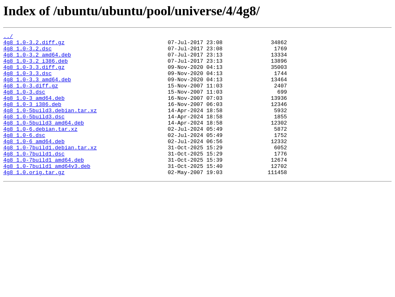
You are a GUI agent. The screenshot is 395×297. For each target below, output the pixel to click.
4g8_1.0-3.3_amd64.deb (37, 89)
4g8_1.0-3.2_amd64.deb (37, 59)
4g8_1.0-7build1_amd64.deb (43, 185)
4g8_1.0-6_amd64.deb (33, 163)
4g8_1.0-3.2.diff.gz (33, 44)
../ (8, 37)
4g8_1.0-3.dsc (24, 104)
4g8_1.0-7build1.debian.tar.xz (50, 170)
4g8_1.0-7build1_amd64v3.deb (46, 193)
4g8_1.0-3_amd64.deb (33, 111)
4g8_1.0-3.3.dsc (27, 81)
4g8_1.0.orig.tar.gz (33, 200)
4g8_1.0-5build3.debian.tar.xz (50, 126)
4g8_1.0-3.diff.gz (30, 96)
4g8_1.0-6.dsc (24, 156)
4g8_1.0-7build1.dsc (33, 178)
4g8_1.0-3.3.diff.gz (33, 74)
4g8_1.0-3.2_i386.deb (35, 67)
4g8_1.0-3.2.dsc (27, 52)
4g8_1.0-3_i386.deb (32, 119)
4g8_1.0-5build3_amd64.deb (43, 141)
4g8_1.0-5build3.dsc (33, 133)
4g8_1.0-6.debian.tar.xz (40, 148)
